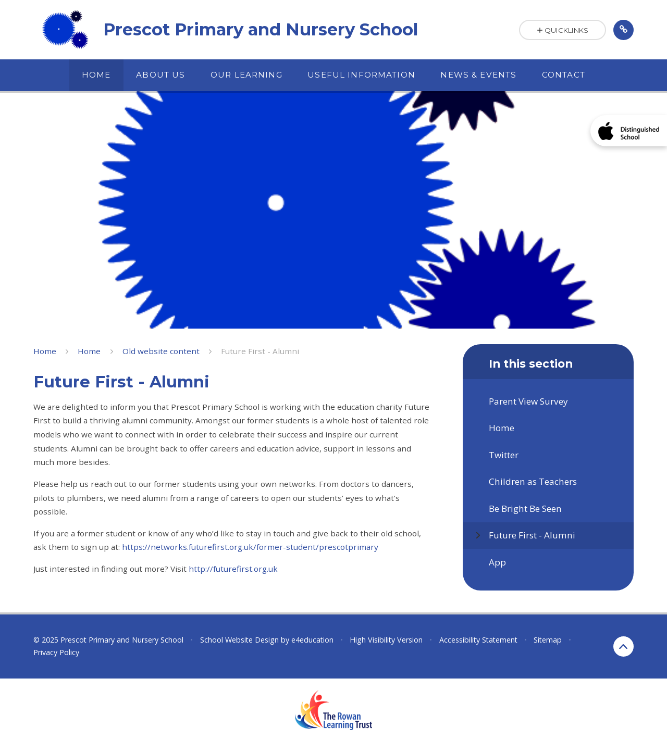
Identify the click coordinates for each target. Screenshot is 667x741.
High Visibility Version (386, 640)
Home (44, 351)
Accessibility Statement (478, 640)
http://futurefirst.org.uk (232, 568)
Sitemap (548, 640)
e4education (312, 640)
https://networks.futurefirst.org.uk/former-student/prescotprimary (250, 547)
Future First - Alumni (260, 351)
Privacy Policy (56, 652)
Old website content (161, 351)
